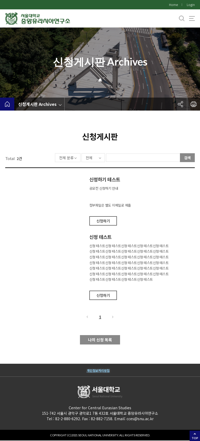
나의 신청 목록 (100, 340)
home (7, 104)
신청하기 (103, 221)
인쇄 (193, 104)
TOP (195, 438)
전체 (74, 158)
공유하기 (180, 104)
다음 (113, 317)
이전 (87, 317)
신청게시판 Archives (37, 104)
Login (191, 4)
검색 (187, 157)
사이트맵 (192, 18)
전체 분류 (51, 158)
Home (173, 4)
